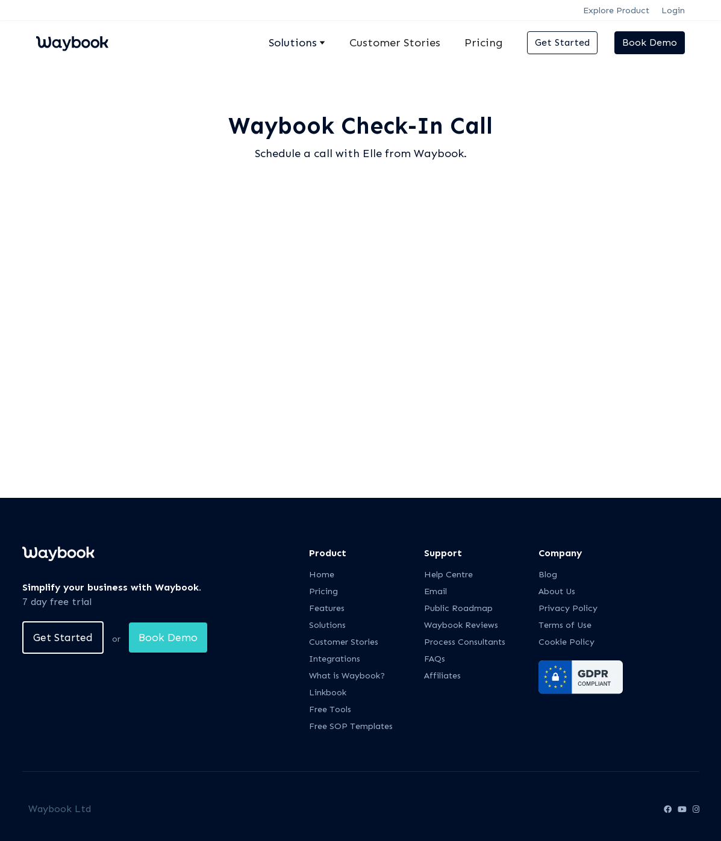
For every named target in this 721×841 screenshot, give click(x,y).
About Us (556, 591)
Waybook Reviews (461, 625)
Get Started (562, 42)
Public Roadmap (458, 608)
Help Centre (448, 574)
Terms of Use (564, 625)
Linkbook (327, 692)
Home (321, 574)
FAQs (434, 659)
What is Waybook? (347, 676)
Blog (547, 574)
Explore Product (616, 10)
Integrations (334, 659)
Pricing (483, 42)
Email (435, 591)
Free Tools (330, 709)
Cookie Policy (566, 642)
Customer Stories (394, 42)
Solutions (327, 625)
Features (327, 608)
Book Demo (649, 42)
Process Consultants (464, 642)
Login (673, 10)
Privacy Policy (568, 608)
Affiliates (442, 676)
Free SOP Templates (351, 726)
